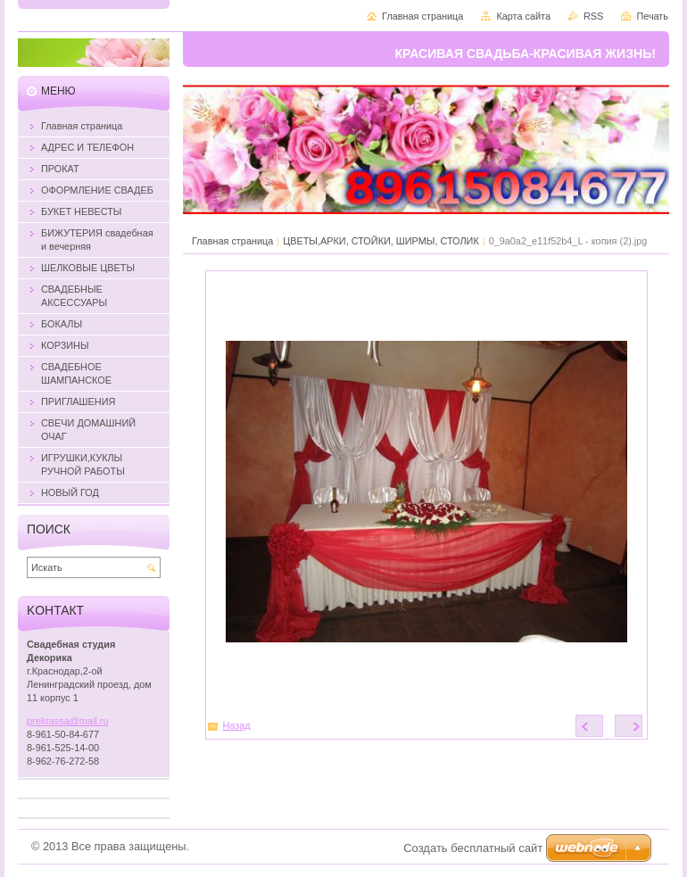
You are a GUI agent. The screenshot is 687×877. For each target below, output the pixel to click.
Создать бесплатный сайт (472, 848)
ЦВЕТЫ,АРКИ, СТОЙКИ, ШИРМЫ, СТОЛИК (381, 241)
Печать (652, 16)
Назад (237, 725)
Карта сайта (523, 16)
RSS (593, 16)
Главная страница (232, 241)
